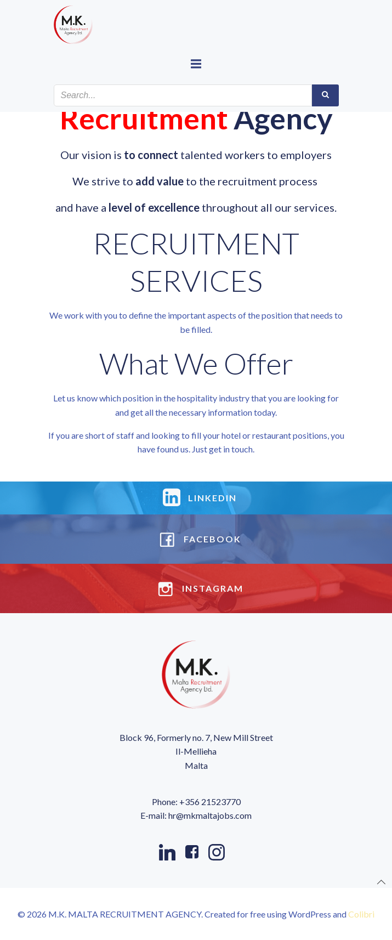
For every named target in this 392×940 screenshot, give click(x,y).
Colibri (361, 914)
